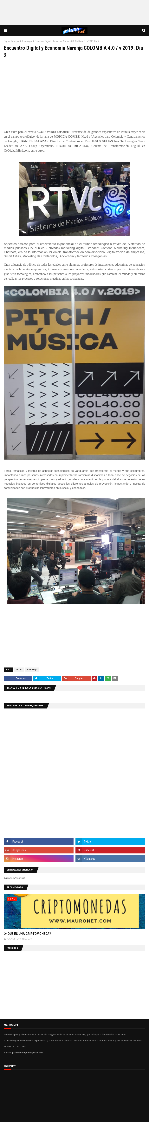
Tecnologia (27, 41)
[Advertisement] (74, 12)
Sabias (19, 669)
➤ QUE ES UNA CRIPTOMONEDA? (27, 934)
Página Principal (11, 41)
